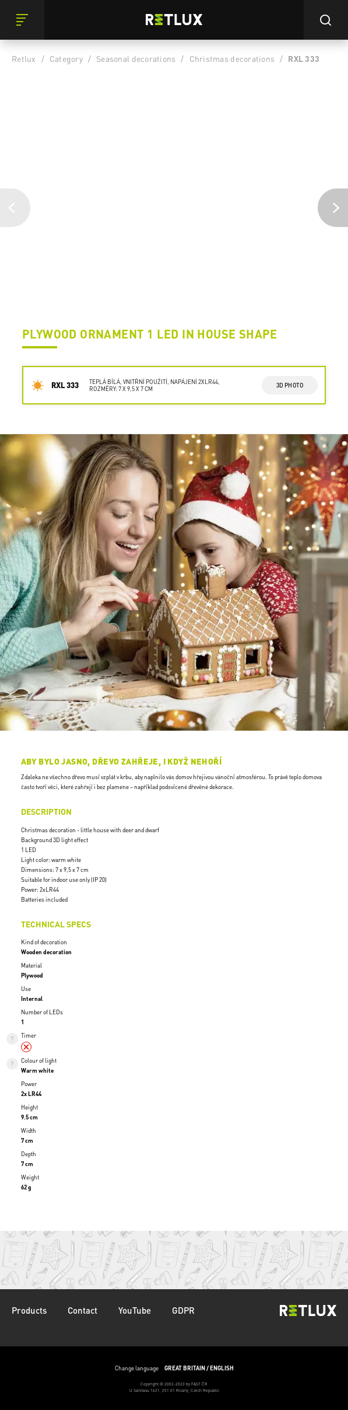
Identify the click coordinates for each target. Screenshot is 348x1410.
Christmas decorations (232, 58)
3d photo (290, 385)
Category (66, 58)
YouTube (134, 1310)
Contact (82, 1310)
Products (29, 1310)
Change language (174, 1368)
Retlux (24, 58)
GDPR (183, 1310)
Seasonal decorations (135, 58)
